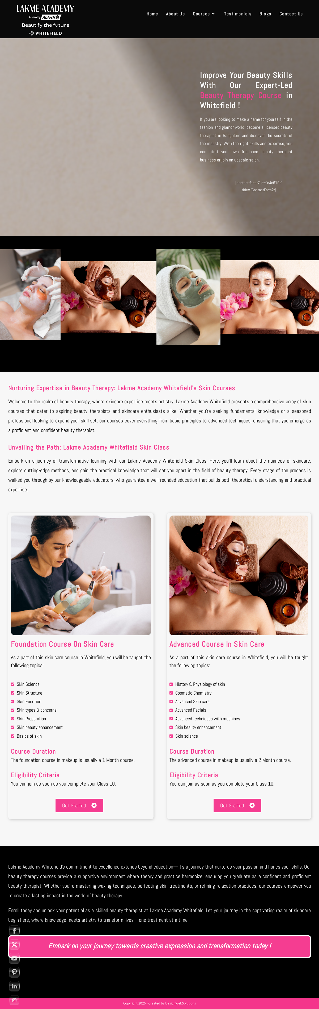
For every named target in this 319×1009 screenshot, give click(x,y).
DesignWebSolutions (180, 1003)
